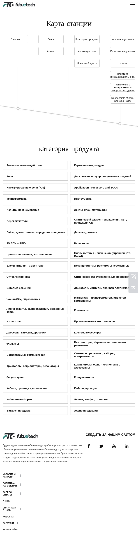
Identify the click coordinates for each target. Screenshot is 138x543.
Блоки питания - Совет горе (24, 265)
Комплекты (81, 310)
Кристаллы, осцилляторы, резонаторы (32, 365)
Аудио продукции (86, 410)
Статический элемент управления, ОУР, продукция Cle (100, 221)
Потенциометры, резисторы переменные (101, 265)
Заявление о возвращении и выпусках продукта (123, 87)
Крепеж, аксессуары (87, 332)
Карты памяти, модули (89, 165)
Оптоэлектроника (18, 276)
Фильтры (12, 343)
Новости (8, 516)
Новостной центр (87, 63)
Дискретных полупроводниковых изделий (102, 176)
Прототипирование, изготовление (29, 254)
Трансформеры (16, 198)
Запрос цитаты (7, 493)
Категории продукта (86, 39)
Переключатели (17, 220)
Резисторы (81, 243)
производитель (87, 51)
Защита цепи (15, 377)
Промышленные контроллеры (94, 321)
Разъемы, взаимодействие (24, 165)
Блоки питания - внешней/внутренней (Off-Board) (102, 254)
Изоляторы (13, 321)
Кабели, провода (85, 388)
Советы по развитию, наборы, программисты (94, 355)
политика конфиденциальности (122, 75)
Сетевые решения (18, 287)
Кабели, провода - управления (26, 388)
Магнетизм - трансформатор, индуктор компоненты (100, 299)
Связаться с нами (9, 509)
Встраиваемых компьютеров (25, 354)
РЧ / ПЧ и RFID (16, 243)
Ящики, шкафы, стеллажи (91, 399)
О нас (51, 39)
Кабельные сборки (19, 399)
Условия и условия (123, 39)
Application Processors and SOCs (96, 187)
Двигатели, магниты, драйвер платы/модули (104, 287)
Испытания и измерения (22, 209)
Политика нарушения (122, 51)
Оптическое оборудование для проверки (101, 276)
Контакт (51, 51)
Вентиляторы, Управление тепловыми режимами (100, 344)
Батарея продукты (18, 410)
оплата (123, 63)
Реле (9, 176)
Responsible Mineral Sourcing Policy (122, 99)
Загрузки (8, 523)
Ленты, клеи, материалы (90, 209)
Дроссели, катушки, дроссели (26, 332)
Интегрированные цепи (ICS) (25, 187)
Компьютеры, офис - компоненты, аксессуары (97, 366)
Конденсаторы (84, 377)
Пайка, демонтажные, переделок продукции (35, 232)
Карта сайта (10, 529)
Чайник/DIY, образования (23, 299)
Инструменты (83, 198)
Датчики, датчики (85, 232)
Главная (15, 39)
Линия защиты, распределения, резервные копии (35, 310)
